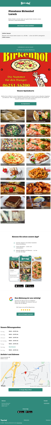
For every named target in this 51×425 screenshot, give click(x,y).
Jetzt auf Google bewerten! (25, 314)
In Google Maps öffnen (25, 389)
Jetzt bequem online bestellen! (25, 25)
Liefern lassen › (6, 37)
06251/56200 (46, 403)
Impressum (48, 420)
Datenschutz (26, 420)
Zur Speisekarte (25, 103)
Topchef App (19, 422)
